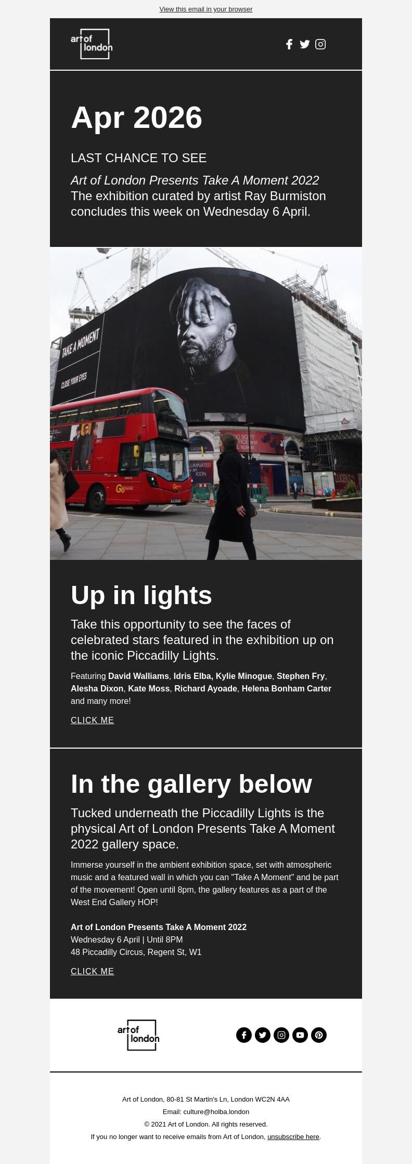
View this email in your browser (206, 9)
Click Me (92, 720)
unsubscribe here (293, 1137)
